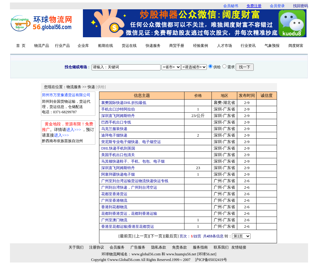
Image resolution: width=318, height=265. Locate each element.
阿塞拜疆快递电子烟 (118, 174)
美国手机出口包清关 (118, 155)
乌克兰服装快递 (114, 129)
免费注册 (254, 6)
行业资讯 (248, 45)
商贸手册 (176, 45)
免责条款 (179, 247)
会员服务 (117, 247)
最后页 (171, 236)
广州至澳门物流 (114, 220)
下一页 (156, 236)
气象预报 (272, 45)
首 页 (20, 45)
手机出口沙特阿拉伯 (118, 109)
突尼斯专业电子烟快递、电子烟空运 (131, 142)
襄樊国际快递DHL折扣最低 (123, 103)
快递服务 (153, 45)
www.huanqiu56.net (181, 254)
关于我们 (76, 247)
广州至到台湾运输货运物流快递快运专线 (134, 181)
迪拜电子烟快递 (114, 135)
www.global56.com (146, 254)
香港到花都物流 (114, 207)
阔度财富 (295, 45)
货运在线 (129, 45)
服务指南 (200, 247)
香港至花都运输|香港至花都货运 (127, 226)
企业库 (83, 45)
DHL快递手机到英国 (118, 148)
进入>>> (73, 129)
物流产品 (41, 45)
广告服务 (137, 247)
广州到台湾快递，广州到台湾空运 (129, 187)
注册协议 (96, 247)
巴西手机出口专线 (116, 122)
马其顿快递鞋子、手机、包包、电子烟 (133, 161)
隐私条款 (158, 247)
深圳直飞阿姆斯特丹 (118, 116)
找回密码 (300, 6)
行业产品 (62, 45)
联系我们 (221, 247)
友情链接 (238, 247)
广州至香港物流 (114, 200)
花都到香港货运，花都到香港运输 (129, 213)
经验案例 (200, 45)
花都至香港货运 (114, 194)
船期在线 (105, 45)
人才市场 (224, 45)
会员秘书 (230, 6)
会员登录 (277, 6)
